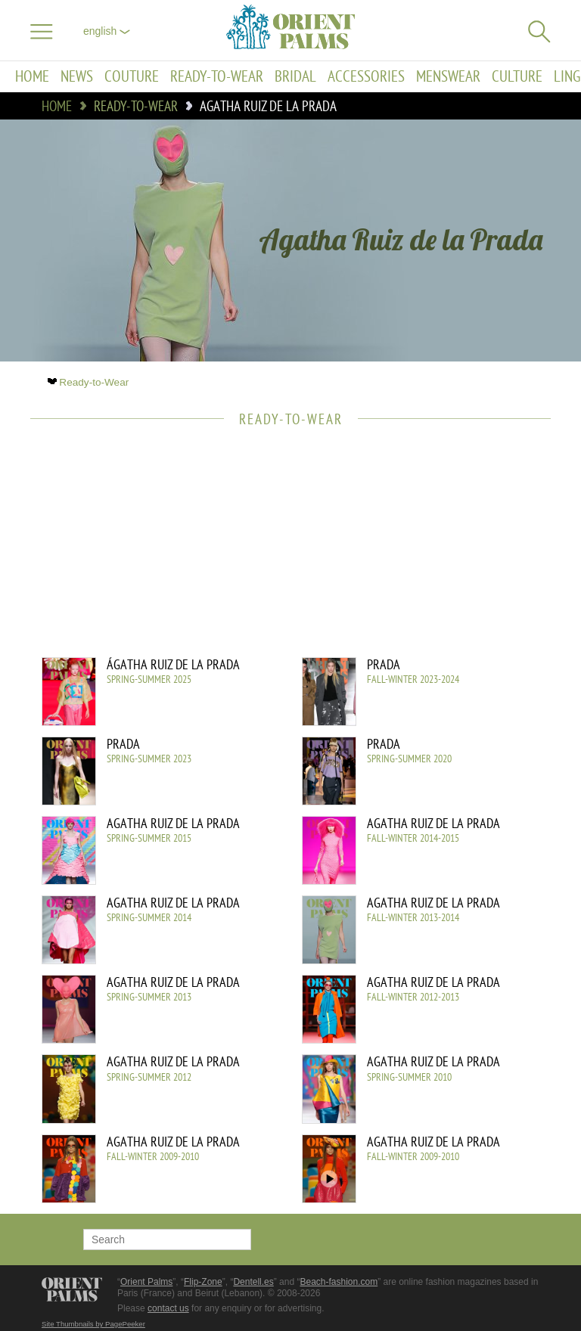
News (77, 77)
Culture (517, 77)
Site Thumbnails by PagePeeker (93, 1324)
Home (32, 77)
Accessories (366, 77)
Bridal (295, 77)
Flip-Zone (203, 1282)
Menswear (448, 77)
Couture (131, 77)
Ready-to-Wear (216, 77)
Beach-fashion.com (338, 1282)
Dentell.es (253, 1282)
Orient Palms (146, 1282)
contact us (168, 1308)
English (106, 31)
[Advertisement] (282, 551)
